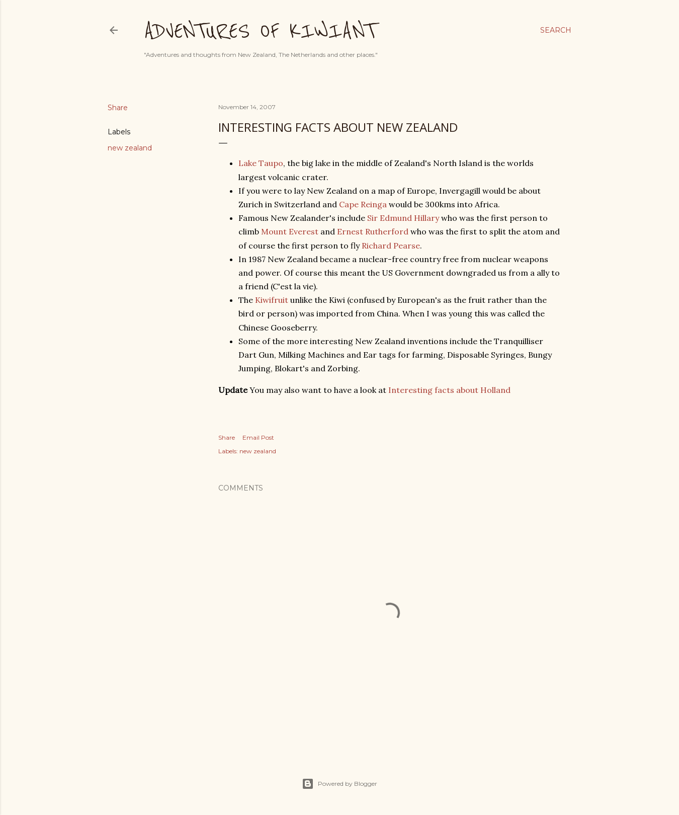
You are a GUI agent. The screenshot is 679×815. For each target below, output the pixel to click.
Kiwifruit (271, 300)
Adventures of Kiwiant (259, 31)
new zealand (130, 147)
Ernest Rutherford (372, 231)
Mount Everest (289, 231)
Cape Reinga (363, 204)
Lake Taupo (260, 163)
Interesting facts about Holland (449, 390)
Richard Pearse (391, 245)
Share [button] (118, 107)
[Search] (555, 30)
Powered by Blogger (339, 784)
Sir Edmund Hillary (403, 218)
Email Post (258, 437)
